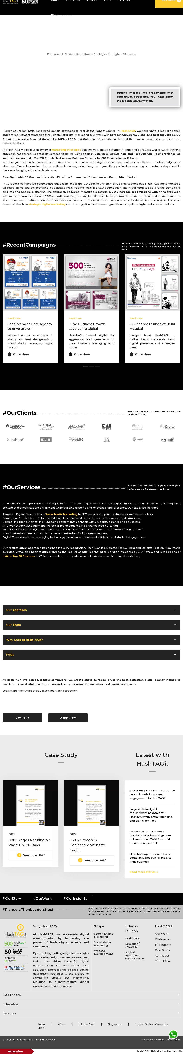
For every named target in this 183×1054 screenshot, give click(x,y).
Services (9, 1013)
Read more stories (144, 872)
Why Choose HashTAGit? (24, 639)
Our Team (13, 625)
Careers (68, 15)
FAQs (10, 654)
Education (54, 54)
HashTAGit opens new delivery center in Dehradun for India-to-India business (151, 857)
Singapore (114, 1024)
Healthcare (14, 318)
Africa (61, 1024)
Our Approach (16, 610)
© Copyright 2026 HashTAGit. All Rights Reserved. (29, 1039)
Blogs (55, 15)
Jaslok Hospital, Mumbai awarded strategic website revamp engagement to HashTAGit (152, 794)
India (41, 1024)
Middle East (87, 1024)
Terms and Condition (153, 1039)
